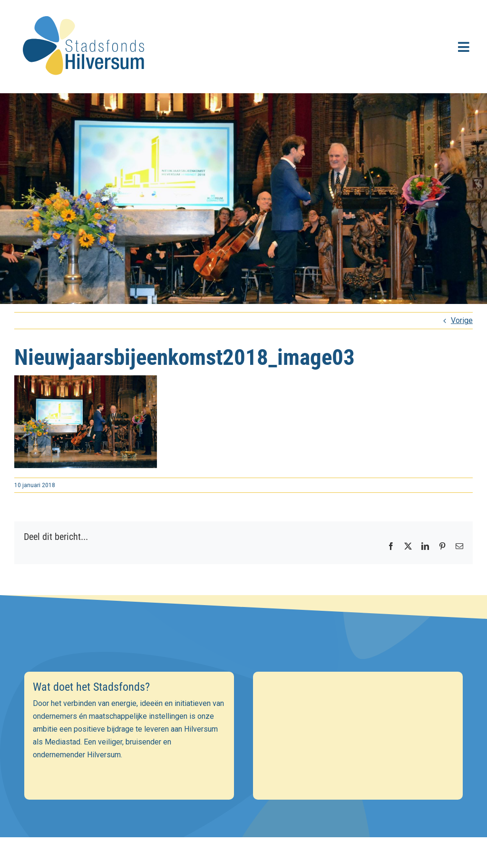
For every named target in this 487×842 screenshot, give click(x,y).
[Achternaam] (243, 757)
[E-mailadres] (243, 716)
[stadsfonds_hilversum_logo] (85, 10)
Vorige (462, 320)
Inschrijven (244, 782)
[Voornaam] (243, 737)
